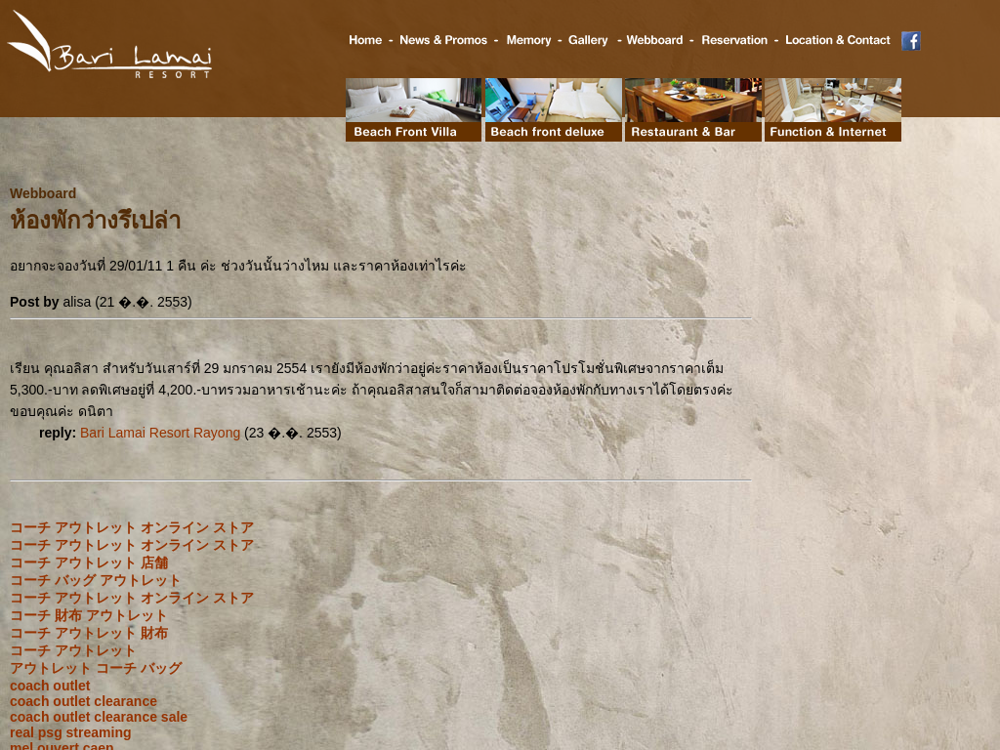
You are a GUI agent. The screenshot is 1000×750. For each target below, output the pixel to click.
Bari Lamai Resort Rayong (160, 432)
